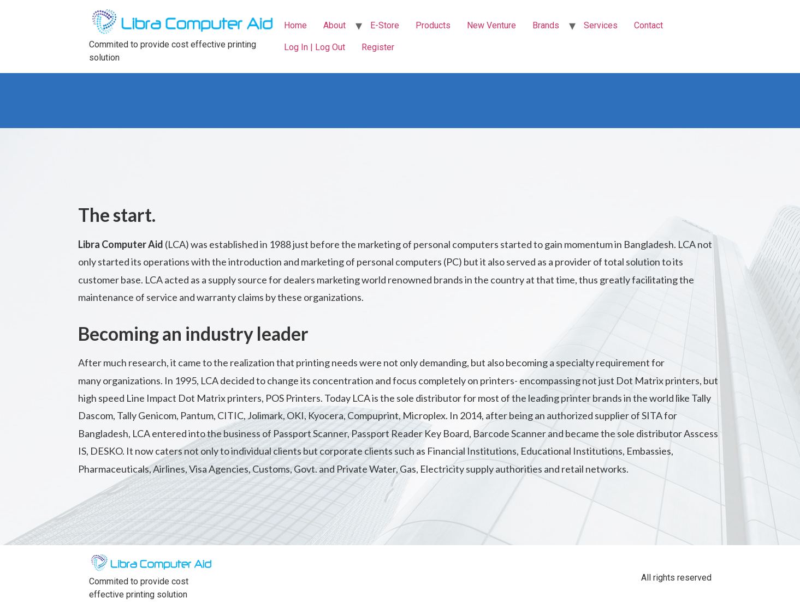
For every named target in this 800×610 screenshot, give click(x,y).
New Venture (491, 25)
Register (378, 47)
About (334, 25)
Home (295, 25)
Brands (545, 25)
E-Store (384, 25)
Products (433, 25)
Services (601, 25)
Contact (648, 25)
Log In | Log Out (314, 47)
